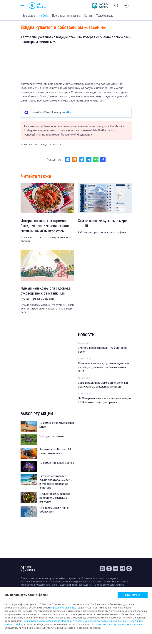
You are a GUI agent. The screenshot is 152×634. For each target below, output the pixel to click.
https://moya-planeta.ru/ (63, 607)
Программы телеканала (66, 15)
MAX (68, 112)
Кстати (88, 15)
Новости (86, 335)
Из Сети (43, 15)
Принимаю (132, 595)
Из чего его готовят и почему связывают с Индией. (46, 239)
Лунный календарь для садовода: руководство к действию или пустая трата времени (46, 293)
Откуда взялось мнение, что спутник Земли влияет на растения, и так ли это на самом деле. (47, 309)
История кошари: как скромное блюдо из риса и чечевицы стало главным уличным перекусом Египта (46, 226)
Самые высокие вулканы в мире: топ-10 (103, 223)
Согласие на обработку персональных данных (116, 624)
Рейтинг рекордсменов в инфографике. (102, 232)
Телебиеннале (104, 15)
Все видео (28, 15)
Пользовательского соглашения (41, 621)
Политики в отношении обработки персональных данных (93, 621)
